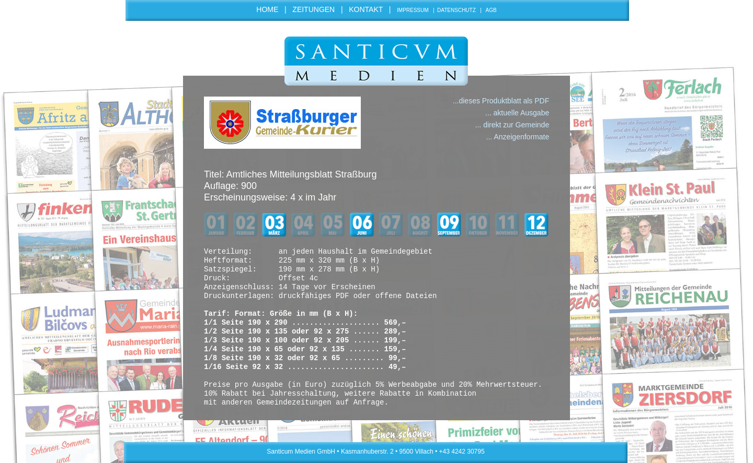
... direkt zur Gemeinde (512, 125)
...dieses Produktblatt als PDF (501, 101)
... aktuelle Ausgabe (517, 113)
